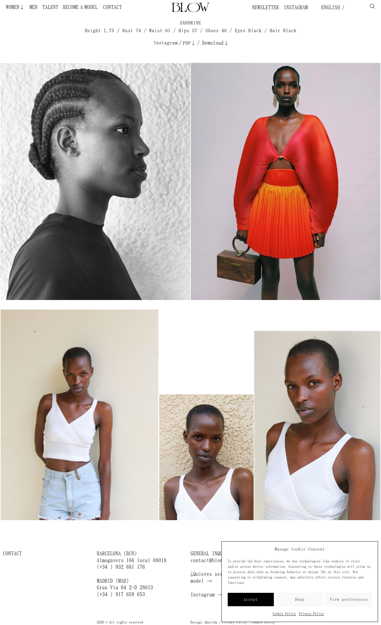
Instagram (296, 7)
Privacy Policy (311, 613)
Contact (112, 7)
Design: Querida (203, 622)
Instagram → (206, 594)
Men (33, 7)
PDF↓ (189, 43)
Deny (300, 599)
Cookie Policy (284, 613)
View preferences (349, 599)
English (329, 7)
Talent (50, 7)
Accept (250, 599)
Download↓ (215, 43)
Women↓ (15, 7)
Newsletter (265, 7)
